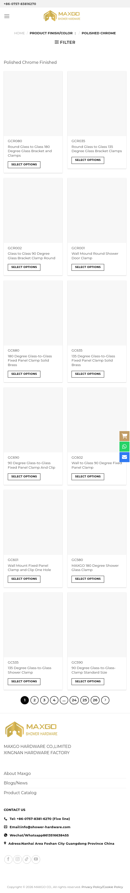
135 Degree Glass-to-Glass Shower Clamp (29, 670)
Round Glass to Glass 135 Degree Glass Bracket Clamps (97, 149)
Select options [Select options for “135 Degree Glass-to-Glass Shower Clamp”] (24, 681)
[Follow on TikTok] (27, 859)
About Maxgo (17, 773)
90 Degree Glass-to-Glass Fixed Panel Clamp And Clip (31, 465)
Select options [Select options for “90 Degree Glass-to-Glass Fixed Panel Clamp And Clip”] (24, 476)
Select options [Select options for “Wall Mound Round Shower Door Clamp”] (88, 267)
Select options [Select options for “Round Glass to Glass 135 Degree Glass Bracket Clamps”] (88, 160)
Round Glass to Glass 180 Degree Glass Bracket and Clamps (30, 151)
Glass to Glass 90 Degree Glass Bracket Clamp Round (31, 255)
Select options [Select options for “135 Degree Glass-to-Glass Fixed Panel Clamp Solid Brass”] (88, 374)
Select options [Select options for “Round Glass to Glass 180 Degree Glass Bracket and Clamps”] (24, 164)
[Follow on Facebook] (8, 859)
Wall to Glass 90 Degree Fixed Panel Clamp (97, 465)
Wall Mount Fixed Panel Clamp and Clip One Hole (29, 567)
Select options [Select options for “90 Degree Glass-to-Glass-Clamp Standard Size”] (88, 681)
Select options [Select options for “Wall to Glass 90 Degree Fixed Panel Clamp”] (88, 476)
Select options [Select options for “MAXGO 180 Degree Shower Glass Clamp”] (88, 578)
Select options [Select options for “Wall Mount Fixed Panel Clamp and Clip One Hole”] (24, 578)
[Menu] (7, 16)
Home (19, 33)
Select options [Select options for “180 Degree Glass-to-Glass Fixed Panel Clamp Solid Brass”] (24, 374)
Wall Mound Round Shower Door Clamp (95, 255)
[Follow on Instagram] (17, 859)
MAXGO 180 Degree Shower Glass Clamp (95, 567)
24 (74, 700)
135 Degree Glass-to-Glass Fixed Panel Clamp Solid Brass (93, 360)
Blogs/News (16, 783)
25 (85, 700)
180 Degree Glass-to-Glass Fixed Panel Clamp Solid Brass (30, 360)
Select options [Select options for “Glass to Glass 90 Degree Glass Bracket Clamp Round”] (24, 267)
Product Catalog (20, 792)
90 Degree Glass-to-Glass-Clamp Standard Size (94, 670)
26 (95, 700)
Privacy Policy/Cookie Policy (102, 887)
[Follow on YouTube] (36, 859)
